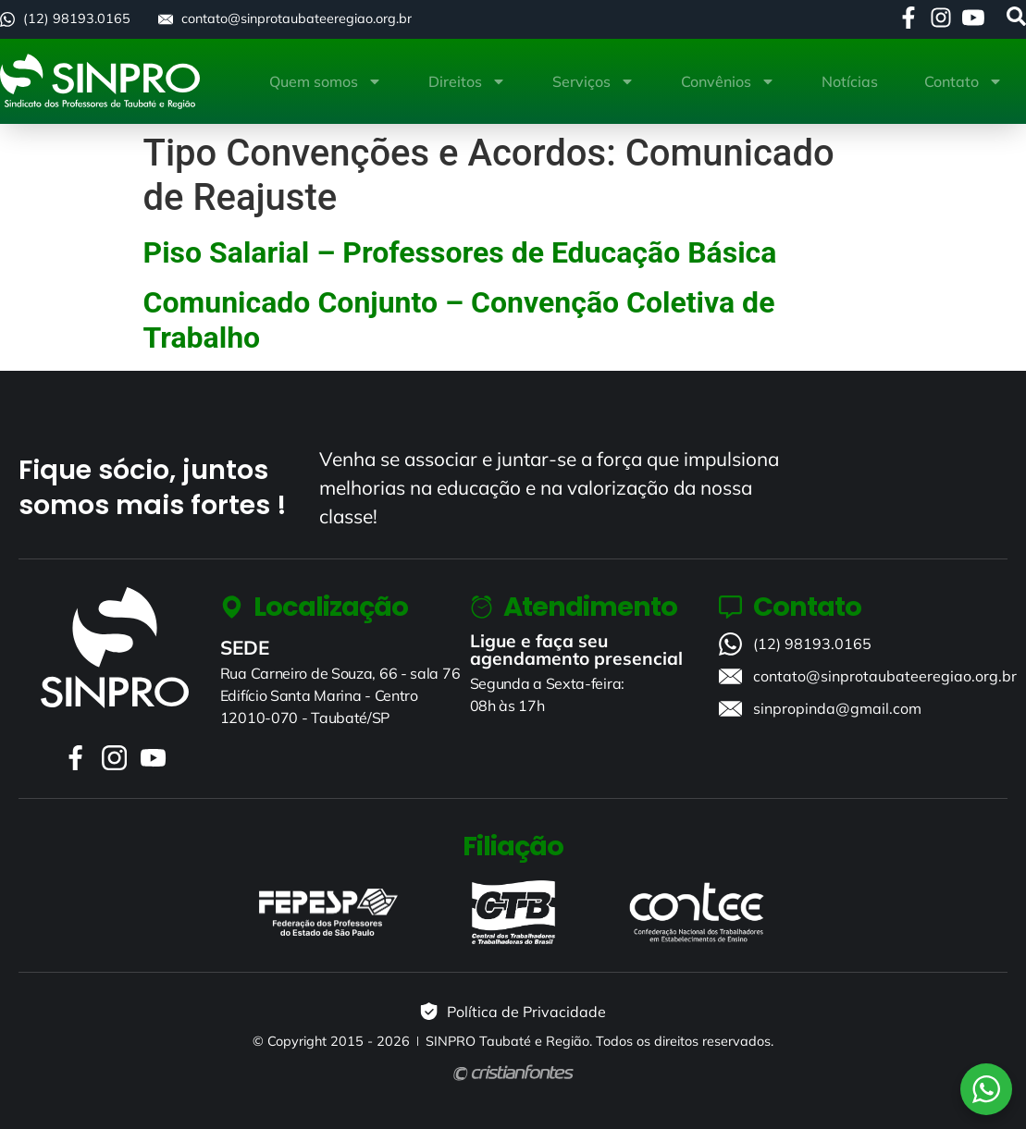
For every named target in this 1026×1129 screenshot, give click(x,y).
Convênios (728, 81)
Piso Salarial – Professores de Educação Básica (460, 252)
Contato (963, 81)
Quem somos (325, 81)
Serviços (593, 81)
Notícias (850, 81)
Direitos (467, 81)
